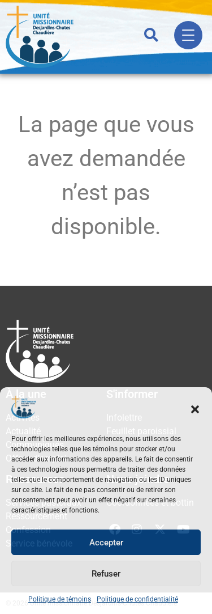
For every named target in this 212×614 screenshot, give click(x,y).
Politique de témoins (59, 599)
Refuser (106, 574)
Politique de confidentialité (137, 599)
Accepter (106, 542)
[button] (195, 409)
